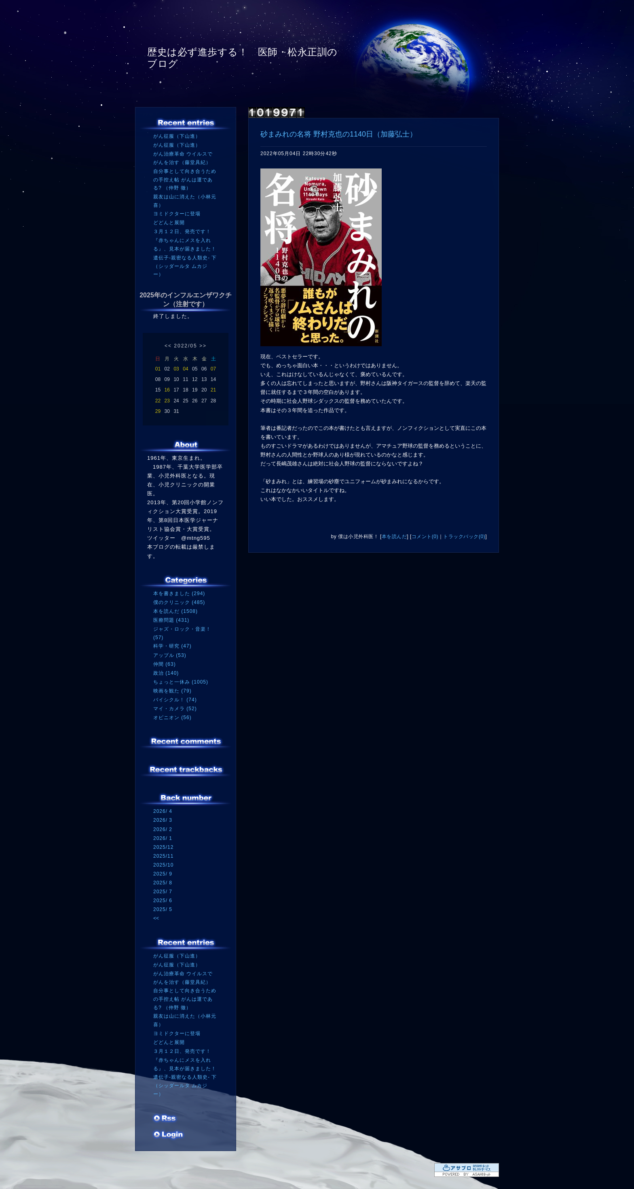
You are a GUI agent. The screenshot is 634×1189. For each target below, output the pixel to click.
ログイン (168, 1135)
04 (185, 369)
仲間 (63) (164, 664)
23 (167, 401)
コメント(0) (425, 536)
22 (158, 401)
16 (167, 390)
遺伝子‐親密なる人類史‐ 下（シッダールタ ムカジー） (185, 266)
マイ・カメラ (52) (175, 708)
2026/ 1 (162, 838)
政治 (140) (166, 673)
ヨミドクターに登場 (177, 214)
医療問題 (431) (171, 620)
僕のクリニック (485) (179, 602)
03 (176, 369)
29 (158, 411)
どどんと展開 (169, 222)
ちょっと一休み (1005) (180, 682)
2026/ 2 (162, 829)
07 (213, 369)
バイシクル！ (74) (175, 700)
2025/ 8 (162, 883)
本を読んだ (394, 536)
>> (203, 346)
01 (158, 369)
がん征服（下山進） (177, 136)
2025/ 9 (162, 874)
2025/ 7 (162, 891)
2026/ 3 (162, 820)
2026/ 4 (162, 811)
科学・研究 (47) (172, 646)
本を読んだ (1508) (175, 611)
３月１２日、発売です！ (182, 231)
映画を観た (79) (172, 691)
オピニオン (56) (172, 717)
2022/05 (185, 346)
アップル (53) (169, 655)
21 (213, 390)
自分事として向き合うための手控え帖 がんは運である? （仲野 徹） (184, 179)
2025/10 (163, 865)
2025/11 (163, 856)
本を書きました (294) (179, 593)
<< (168, 346)
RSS (165, 1119)
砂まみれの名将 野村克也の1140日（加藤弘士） (338, 134)
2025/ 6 (162, 900)
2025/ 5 (162, 909)
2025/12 (163, 847)
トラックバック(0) (464, 536)
